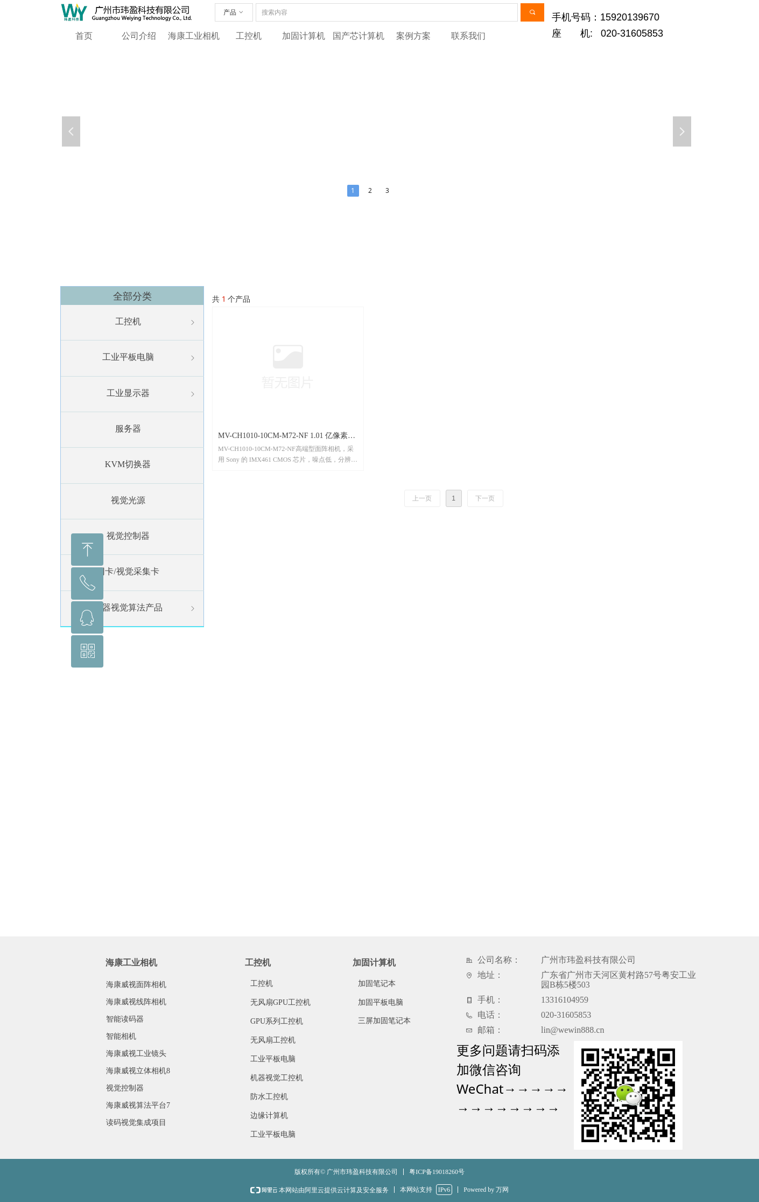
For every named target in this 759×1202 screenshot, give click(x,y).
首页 (84, 35)
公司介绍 (139, 35)
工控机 (249, 35)
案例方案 (413, 35)
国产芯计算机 (358, 35)
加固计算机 (303, 35)
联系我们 (468, 35)
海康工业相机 (194, 35)
